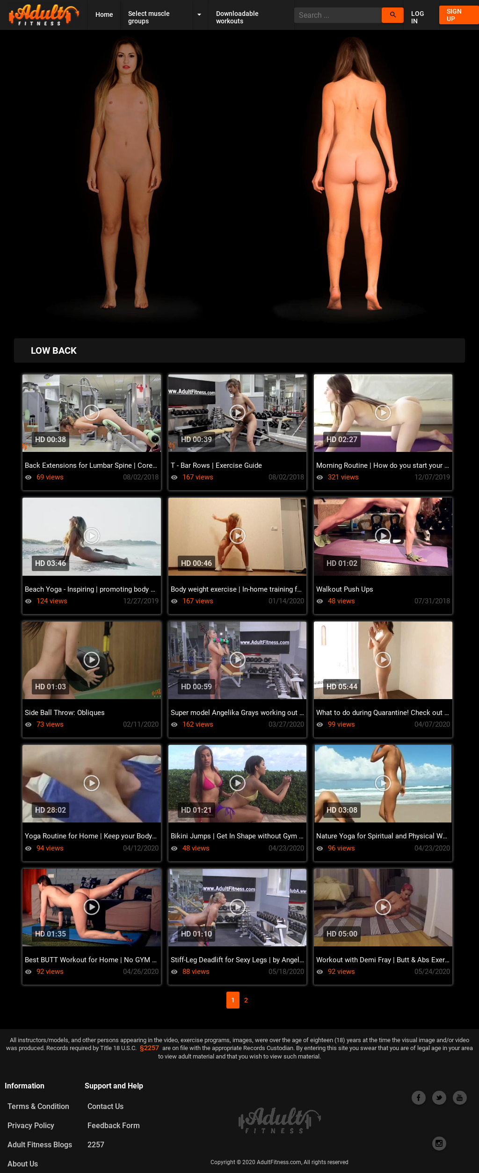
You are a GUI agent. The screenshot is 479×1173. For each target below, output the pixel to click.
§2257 (149, 1048)
